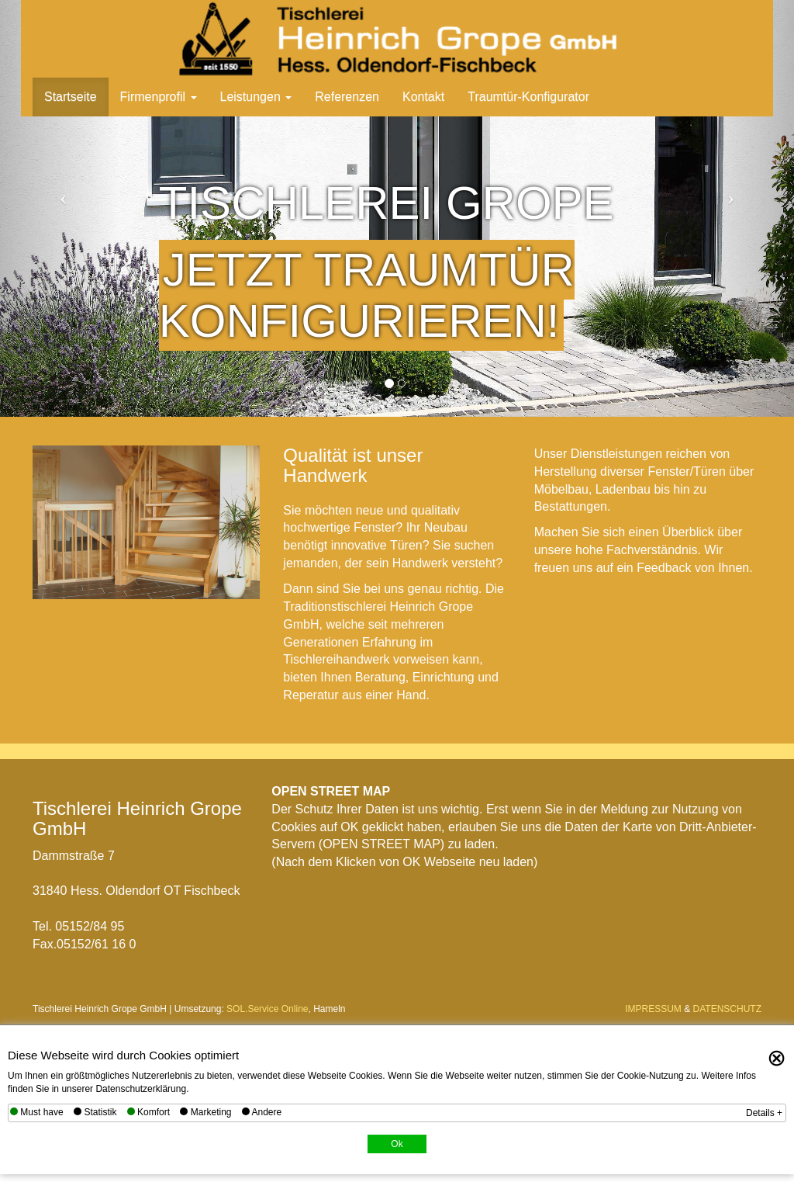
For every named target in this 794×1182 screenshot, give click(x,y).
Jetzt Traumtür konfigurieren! (367, 295)
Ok (396, 1144)
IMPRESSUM (653, 1008)
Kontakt (423, 96)
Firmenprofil (158, 96)
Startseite (70, 96)
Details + (764, 1112)
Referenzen (347, 96)
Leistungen (256, 96)
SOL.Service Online (267, 1008)
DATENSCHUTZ (727, 1008)
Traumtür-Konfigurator (528, 96)
